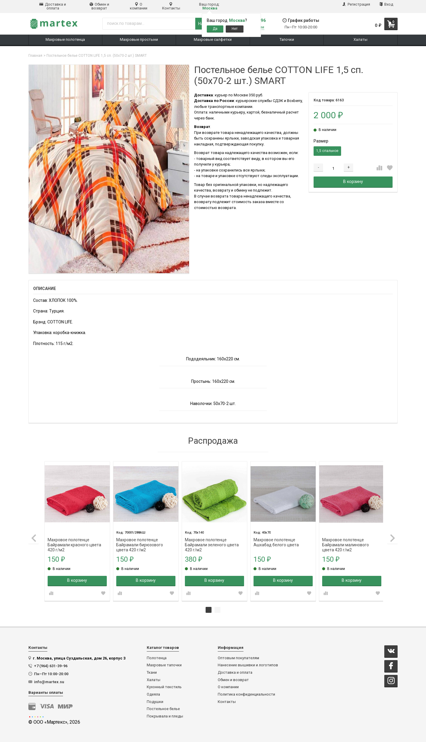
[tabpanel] (77, 530)
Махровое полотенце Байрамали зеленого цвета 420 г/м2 (211, 539)
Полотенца (157, 657)
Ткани (152, 672)
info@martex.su (49, 681)
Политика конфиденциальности (246, 694)
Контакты (171, 6)
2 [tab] (217, 609)
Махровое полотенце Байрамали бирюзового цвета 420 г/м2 (139, 539)
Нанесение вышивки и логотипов (248, 664)
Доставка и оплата (52, 6)
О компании (138, 6)
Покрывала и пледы (165, 716)
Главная (35, 56)
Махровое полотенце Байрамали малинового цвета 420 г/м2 (343, 539)
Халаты (153, 679)
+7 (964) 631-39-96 (50, 665)
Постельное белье (163, 708)
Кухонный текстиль (164, 686)
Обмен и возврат (99, 6)
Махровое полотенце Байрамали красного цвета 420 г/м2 (75, 539)
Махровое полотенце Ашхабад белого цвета (275, 539)
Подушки (155, 701)
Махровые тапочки (164, 664)
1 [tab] (209, 609)
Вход (386, 4)
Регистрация (356, 4)
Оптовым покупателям (238, 657)
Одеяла (153, 694)
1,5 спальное (327, 151)
